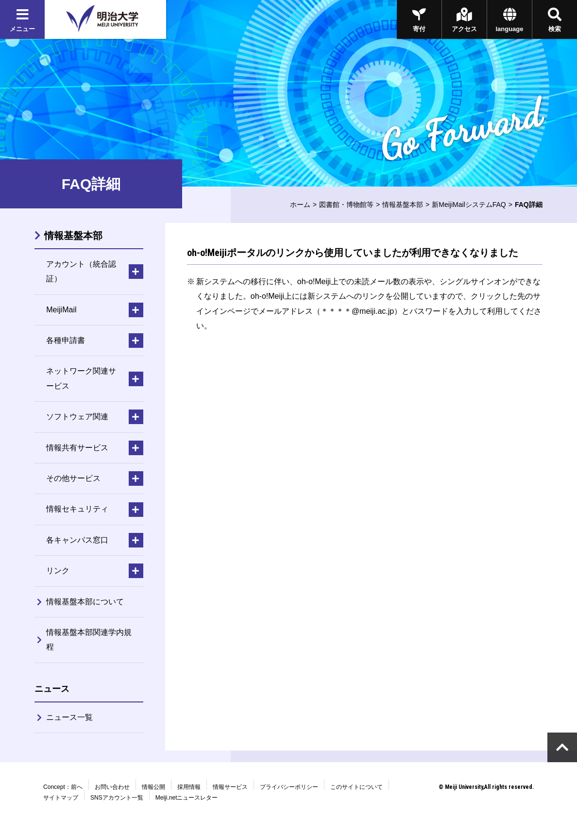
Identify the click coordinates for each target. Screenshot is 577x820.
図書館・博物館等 (346, 204)
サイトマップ (60, 798)
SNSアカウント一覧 (116, 798)
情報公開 (153, 787)
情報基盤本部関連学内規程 (89, 639)
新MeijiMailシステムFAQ (469, 204)
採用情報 (189, 787)
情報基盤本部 (402, 204)
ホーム (300, 204)
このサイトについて (356, 787)
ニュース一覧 (69, 717)
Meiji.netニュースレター (186, 798)
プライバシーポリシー (289, 787)
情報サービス (230, 787)
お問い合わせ (112, 787)
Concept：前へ (63, 787)
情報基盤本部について (85, 602)
